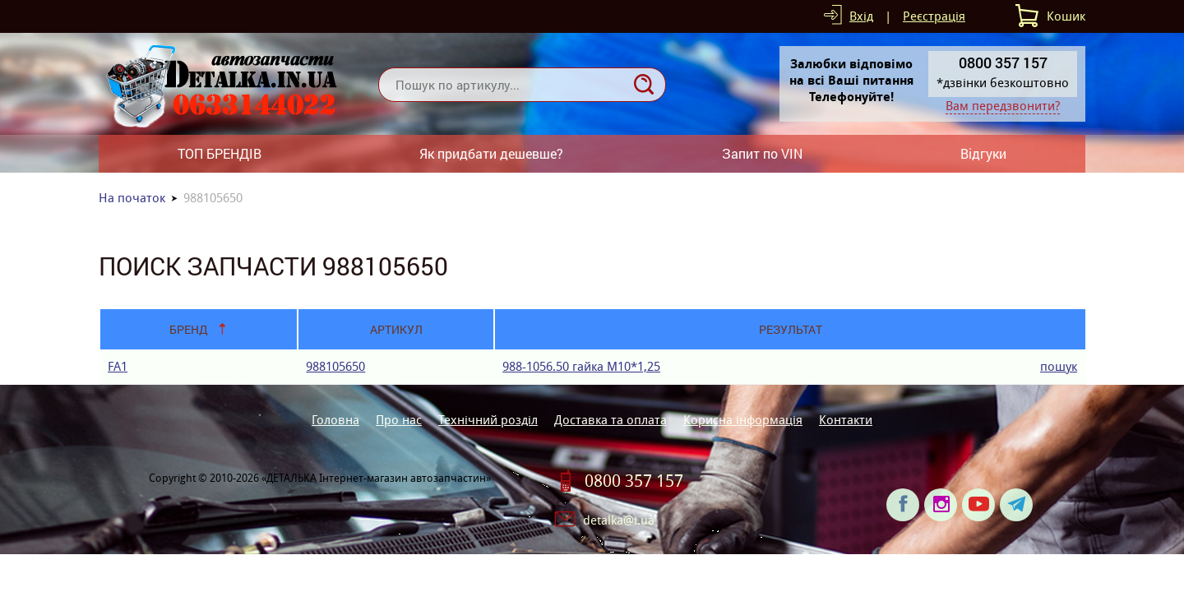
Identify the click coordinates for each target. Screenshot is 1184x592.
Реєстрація (934, 16)
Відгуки (983, 153)
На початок (132, 198)
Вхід (861, 16)
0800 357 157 (634, 481)
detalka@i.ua (618, 520)
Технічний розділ (488, 420)
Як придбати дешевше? (491, 153)
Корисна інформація (742, 420)
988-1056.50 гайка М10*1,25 (581, 366)
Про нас (399, 420)
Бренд (188, 329)
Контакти (845, 420)
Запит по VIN (762, 153)
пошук (1058, 366)
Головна (335, 420)
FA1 (117, 366)
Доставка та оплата (610, 420)
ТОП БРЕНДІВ (219, 153)
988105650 (335, 366)
